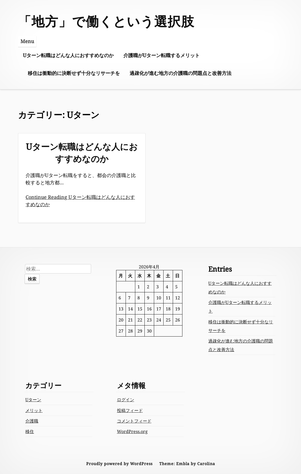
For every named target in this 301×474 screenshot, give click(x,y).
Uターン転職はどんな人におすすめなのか (68, 55)
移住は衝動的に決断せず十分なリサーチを (74, 73)
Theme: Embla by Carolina (187, 463)
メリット (34, 410)
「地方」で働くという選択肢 (106, 21)
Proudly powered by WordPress (119, 463)
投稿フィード (130, 410)
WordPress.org (132, 431)
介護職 (31, 421)
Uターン (33, 400)
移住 (29, 431)
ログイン (125, 400)
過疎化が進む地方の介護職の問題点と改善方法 (180, 73)
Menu (27, 41)
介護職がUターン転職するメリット (161, 55)
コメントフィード (134, 421)
